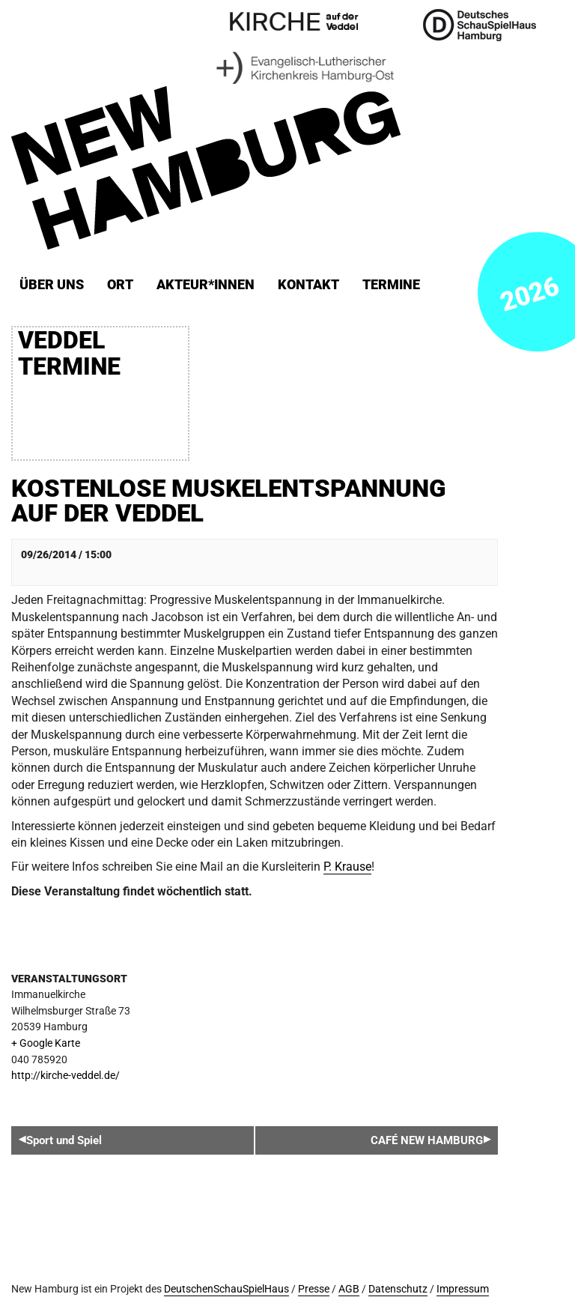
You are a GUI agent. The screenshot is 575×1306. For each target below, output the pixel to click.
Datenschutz (398, 1289)
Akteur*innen (205, 284)
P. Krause (347, 866)
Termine (391, 284)
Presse (313, 1289)
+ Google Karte (45, 1043)
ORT (120, 284)
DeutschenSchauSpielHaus (226, 1289)
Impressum (462, 1289)
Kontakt (308, 284)
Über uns (51, 284)
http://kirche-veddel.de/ (65, 1075)
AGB (348, 1289)
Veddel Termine (69, 353)
